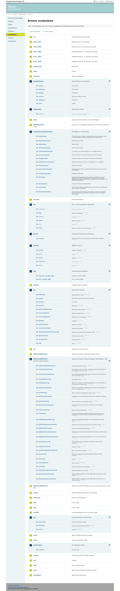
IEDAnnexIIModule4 (40, 486)
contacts (41, 86)
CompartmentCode (44, 410)
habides (36, 285)
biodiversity (37, 66)
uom (35, 565)
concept (41, 250)
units (40, 343)
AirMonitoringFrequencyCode (47, 365)
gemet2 (36, 245)
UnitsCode (42, 466)
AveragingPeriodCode (45, 379)
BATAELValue (42, 144)
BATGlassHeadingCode (45, 396)
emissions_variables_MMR (46, 276)
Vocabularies (12, 34)
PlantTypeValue (43, 183)
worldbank (37, 575)
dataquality (37, 109)
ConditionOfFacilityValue (46, 151)
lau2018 (36, 512)
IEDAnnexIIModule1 (40, 354)
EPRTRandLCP (38, 125)
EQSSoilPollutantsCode (45, 428)
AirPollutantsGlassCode (45, 369)
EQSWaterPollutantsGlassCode (47, 432)
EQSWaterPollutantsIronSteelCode (48, 436)
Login (97, 1)
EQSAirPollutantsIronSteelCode (48, 424)
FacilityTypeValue (43, 165)
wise (35, 570)
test (34, 560)
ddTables (41, 93)
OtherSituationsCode (45, 441)
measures (41, 305)
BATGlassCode (43, 392)
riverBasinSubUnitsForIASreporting (49, 332)
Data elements (12, 28)
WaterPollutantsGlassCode (46, 474)
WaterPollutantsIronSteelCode (47, 479)
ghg (34, 271)
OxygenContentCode (44, 446)
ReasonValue (42, 187)
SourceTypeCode (43, 462)
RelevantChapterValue (45, 191)
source (40, 257)
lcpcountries (42, 522)
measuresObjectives (44, 316)
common (36, 76)
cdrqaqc (41, 298)
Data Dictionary (22, 14)
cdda (35, 71)
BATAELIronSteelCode (45, 387)
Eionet (15, 14)
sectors (41, 529)
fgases (35, 234)
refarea (41, 220)
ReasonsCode (42, 454)
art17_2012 (37, 56)
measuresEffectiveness (45, 309)
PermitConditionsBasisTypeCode (48, 450)
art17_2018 (37, 61)
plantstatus (42, 525)
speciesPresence (43, 335)
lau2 (34, 507)
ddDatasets (42, 89)
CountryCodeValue (44, 155)
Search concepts (49, 31)
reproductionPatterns (45, 328)
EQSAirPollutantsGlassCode (47, 419)
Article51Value (43, 136)
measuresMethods (44, 313)
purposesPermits (43, 324)
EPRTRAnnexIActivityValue (46, 162)
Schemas (11, 31)
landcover (36, 497)
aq (34, 37)
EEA (16, 1)
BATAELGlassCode (44, 383)
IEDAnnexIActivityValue (45, 169)
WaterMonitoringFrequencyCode (48, 470)
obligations (42, 100)
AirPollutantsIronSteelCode (46, 374)
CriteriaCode (42, 413)
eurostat (36, 199)
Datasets (11, 21)
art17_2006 (37, 51)
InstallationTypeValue (45, 173)
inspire (35, 493)
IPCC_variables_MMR (45, 279)
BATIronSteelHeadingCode (46, 405)
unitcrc (41, 228)
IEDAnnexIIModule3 (40, 359)
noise (35, 540)
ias (34, 290)
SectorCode (42, 459)
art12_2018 (37, 47)
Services (10, 38)
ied (34, 349)
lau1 (34, 502)
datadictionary (38, 81)
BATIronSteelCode (44, 401)
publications (37, 545)
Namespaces (12, 41)
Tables (10, 24)
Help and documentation (15, 18)
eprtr (35, 120)
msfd (35, 535)
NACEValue (42, 177)
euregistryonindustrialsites (43, 131)
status (40, 103)
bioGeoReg (42, 294)
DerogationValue (43, 158)
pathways (41, 320)
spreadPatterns (43, 339)
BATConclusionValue (45, 148)
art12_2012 (37, 42)
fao (34, 204)
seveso (35, 555)
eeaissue (41, 96)
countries (41, 238)
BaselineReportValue (44, 140)
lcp (34, 517)
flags (40, 213)
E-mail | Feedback (13, 585)
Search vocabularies (35, 31)
